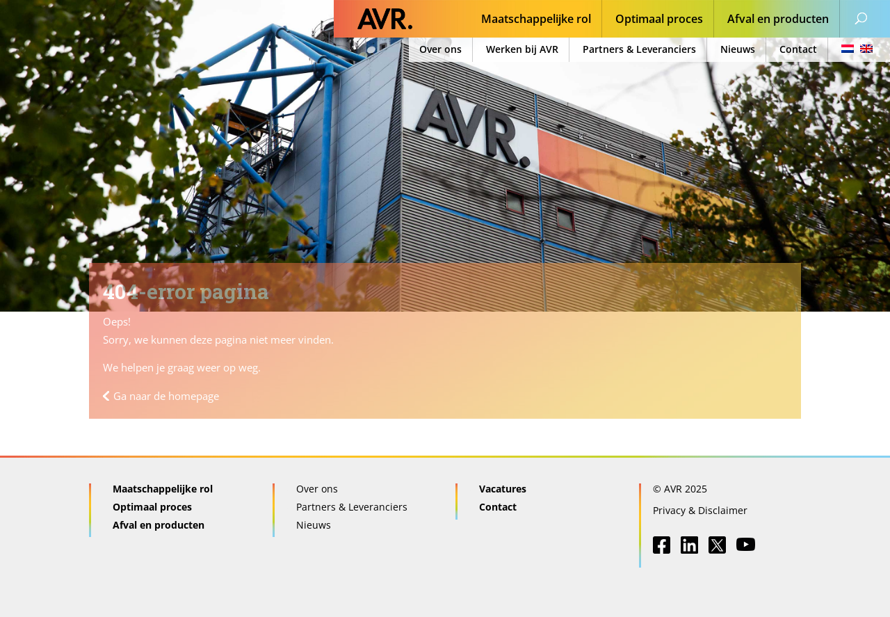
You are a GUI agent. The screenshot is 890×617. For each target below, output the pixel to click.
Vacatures (502, 488)
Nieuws (737, 49)
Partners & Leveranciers (639, 49)
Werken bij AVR (522, 49)
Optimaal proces (659, 20)
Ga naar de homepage (166, 396)
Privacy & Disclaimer (700, 510)
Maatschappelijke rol (536, 20)
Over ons (440, 49)
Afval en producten (778, 20)
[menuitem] (852, 50)
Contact (798, 49)
